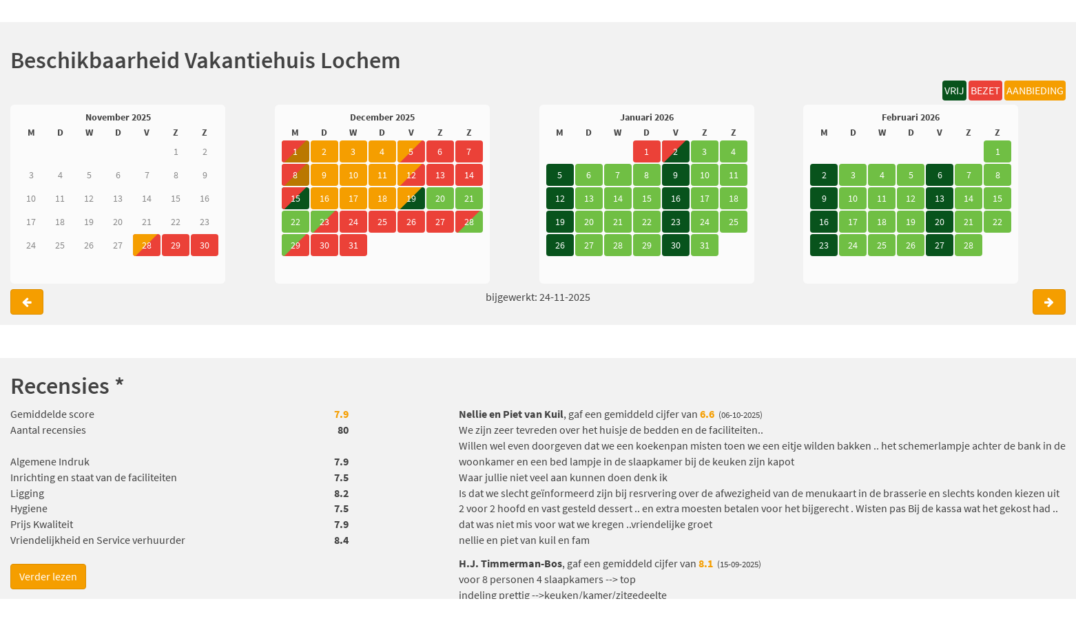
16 (676, 198)
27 (939, 245)
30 (676, 245)
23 (676, 221)
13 (939, 198)
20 (939, 221)
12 (560, 198)
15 (295, 198)
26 (560, 245)
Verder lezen (48, 576)
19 (411, 198)
